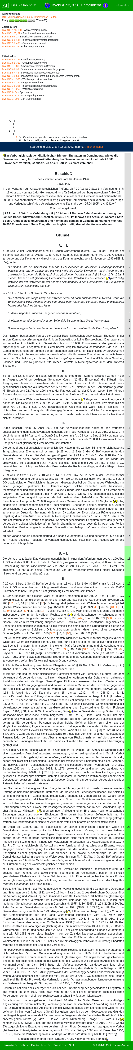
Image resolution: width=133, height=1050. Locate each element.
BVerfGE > (59, 1045)
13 (128, 475)
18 (128, 638)
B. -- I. (63, 553)
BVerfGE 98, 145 (11, 39)
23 (128, 826)
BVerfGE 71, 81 (10, 66)
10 (128, 399)
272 (11, 603)
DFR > (24, 1045)
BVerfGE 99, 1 (10, 36)
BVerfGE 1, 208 (10, 98)
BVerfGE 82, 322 (11, 62)
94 (8, 610)
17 (128, 595)
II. (63, 578)
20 (128, 673)
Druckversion (41, 17)
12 (128, 447)
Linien (28, 17)
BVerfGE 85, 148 (11, 59)
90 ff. (72, 1045)
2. (17, 140)
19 (128, 665)
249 (80, 618)
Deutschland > (40, 1045)
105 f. (114, 607)
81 (27, 603)
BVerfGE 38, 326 (11, 85)
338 (109, 618)
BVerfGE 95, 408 (11, 43)
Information (123, 5)
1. (17, 137)
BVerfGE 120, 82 (11, 33)
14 (128, 535)
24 (128, 868)
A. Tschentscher (93, 146)
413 (96, 607)
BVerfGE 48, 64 (10, 76)
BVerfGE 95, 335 (11, 46)
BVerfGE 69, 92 (10, 69)
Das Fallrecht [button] (17, 5)
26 (128, 949)
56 (42, 603)
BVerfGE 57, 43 (10, 72)
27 (128, 988)
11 (128, 427)
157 (43, 610)
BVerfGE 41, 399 (11, 79)
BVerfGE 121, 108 (12, 30)
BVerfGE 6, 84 (10, 92)
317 (85, 649)
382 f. (53, 633)
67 (120, 649)
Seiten (20, 17)
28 (128, 1000)
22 (128, 788)
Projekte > (10, 1045)
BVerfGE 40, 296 (11, 82)
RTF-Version (9, 17)
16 (128, 583)
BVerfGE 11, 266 (11, 89)
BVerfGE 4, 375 (10, 95)
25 (128, 888)
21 (128, 749)
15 (128, 558)
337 (25, 610)
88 (103, 649)
